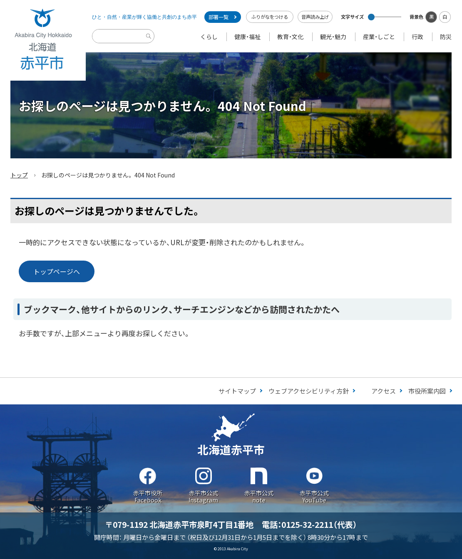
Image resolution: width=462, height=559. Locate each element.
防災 (446, 36)
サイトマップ (237, 391)
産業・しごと (379, 36)
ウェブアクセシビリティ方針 (308, 391)
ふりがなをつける (269, 16)
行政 (417, 36)
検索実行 (150, 42)
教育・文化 (290, 36)
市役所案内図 (427, 391)
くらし (209, 36)
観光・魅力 (333, 36)
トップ (19, 175)
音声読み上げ (315, 16)
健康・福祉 (247, 36)
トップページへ (56, 271)
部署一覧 (219, 17)
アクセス (383, 391)
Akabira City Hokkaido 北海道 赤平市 (43, 40)
